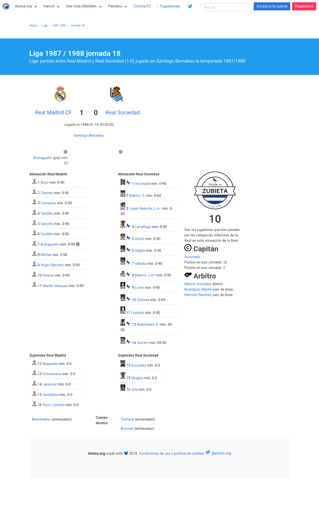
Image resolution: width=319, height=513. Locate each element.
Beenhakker (41, 419)
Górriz (139, 239)
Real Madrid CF (53, 112)
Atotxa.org (23, 6)
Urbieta (140, 263)
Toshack (127, 419)
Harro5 (48, 6)
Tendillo (46, 213)
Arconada (142, 183)
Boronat (127, 428)
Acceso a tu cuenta (272, 6)
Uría (134, 389)
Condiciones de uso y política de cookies (171, 453)
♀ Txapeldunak (168, 6)
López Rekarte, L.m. (145, 208)
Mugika (137, 378)
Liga (44, 25)
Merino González (197, 284)
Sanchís (46, 223)
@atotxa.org (218, 453)
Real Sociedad (123, 112)
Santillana (50, 394)
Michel (45, 254)
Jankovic (50, 384)
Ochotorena (52, 374)
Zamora (143, 300)
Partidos (115, 6)
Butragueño (42, 158)
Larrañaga (143, 227)
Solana (48, 275)
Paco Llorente (54, 405)
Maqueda (50, 363)
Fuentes (137, 312)
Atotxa (33, 25)
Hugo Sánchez (52, 265)
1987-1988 (59, 25)
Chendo (46, 193)
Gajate (140, 251)
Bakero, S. (137, 195)
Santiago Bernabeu (88, 135)
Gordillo (46, 234)
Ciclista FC (142, 6)
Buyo (44, 182)
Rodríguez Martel (198, 289)
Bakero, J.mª (145, 275)
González (138, 365)
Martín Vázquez (55, 285)
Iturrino (142, 343)
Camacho (48, 203)
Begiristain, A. (148, 324)
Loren (139, 287)
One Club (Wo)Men (81, 6)
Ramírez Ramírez (197, 295)
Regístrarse (304, 6)
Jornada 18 (77, 25)
